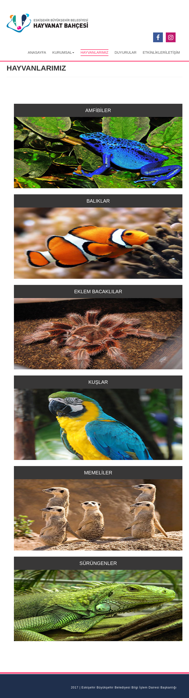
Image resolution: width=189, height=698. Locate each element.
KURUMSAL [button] (63, 52)
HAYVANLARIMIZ (94, 52)
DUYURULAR (125, 52)
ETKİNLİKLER (154, 52)
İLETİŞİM (172, 52)
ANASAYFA (37, 52)
